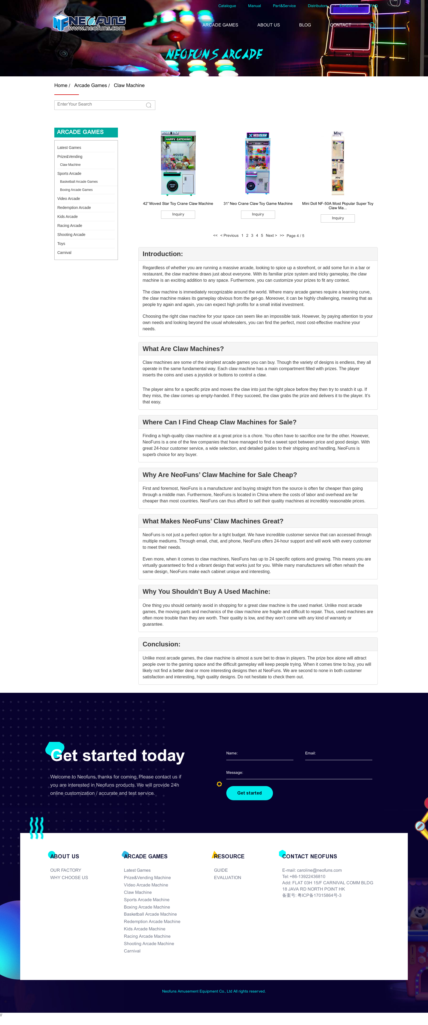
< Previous (229, 236)
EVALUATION (227, 878)
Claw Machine (129, 85)
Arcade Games (90, 85)
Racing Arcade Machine (147, 936)
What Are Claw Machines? (183, 348)
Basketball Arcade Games (79, 182)
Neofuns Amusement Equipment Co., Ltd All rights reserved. (214, 992)
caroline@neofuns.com (319, 871)
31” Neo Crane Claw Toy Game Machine (258, 204)
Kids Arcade (67, 216)
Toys (61, 243)
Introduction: (163, 253)
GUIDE (221, 871)
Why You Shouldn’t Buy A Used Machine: (207, 591)
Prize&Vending (69, 156)
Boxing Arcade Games (76, 190)
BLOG (305, 25)
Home (60, 85)
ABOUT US (268, 25)
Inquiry (178, 214)
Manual (254, 6)
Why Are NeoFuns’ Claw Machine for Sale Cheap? (220, 474)
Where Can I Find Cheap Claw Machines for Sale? (220, 422)
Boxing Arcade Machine (147, 907)
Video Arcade (68, 198)
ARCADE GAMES (220, 25)
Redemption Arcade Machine (152, 922)
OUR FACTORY (65, 871)
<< (215, 236)
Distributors (318, 6)
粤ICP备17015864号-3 (319, 896)
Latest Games (69, 147)
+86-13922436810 (307, 877)
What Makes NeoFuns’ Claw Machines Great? (213, 521)
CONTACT (340, 25)
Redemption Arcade (74, 207)
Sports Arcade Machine (147, 900)
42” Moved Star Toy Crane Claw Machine (178, 204)
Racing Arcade (69, 225)
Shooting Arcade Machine (149, 944)
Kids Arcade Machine (144, 929)
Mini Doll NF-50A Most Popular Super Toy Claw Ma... (337, 206)
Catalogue (227, 6)
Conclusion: (162, 644)
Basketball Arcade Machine (150, 915)
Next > (271, 236)
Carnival (64, 252)
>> (282, 236)
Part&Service (284, 6)
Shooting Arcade (71, 234)
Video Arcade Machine (146, 885)
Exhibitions (349, 6)
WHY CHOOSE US (69, 878)
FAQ (374, 6)
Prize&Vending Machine (147, 878)
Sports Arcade (69, 173)
